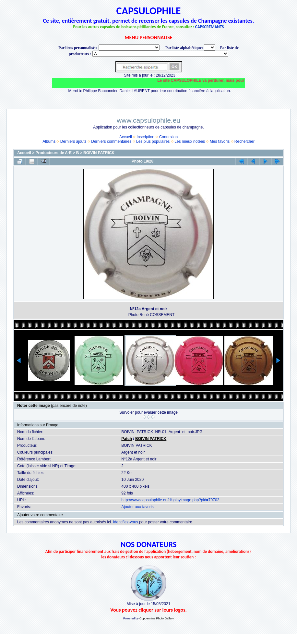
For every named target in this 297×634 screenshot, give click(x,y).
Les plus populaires (153, 141)
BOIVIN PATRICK (98, 153)
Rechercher (244, 141)
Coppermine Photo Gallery (156, 618)
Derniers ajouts (73, 141)
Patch (126, 438)
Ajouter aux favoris (137, 507)
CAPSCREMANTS (209, 26)
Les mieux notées (189, 141)
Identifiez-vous (125, 522)
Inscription (145, 137)
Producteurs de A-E (53, 153)
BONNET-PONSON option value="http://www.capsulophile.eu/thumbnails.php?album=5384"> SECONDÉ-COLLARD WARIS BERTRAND (160, 54)
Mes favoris (220, 141)
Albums (48, 141)
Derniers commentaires (111, 141)
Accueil (125, 137)
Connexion (168, 137)
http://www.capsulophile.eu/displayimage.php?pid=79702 (170, 500)
